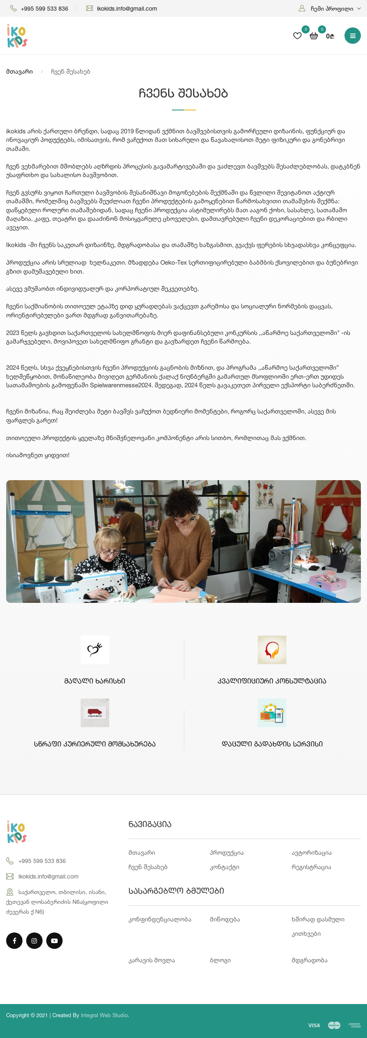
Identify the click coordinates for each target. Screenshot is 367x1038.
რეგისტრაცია (311, 867)
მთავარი (19, 71)
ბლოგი (220, 960)
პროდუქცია (227, 852)
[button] (330, 8)
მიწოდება (225, 919)
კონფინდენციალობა (159, 919)
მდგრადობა (310, 960)
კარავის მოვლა (151, 960)
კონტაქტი (224, 867)
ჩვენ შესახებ (148, 867)
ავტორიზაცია (312, 852)
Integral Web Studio (104, 1015)
